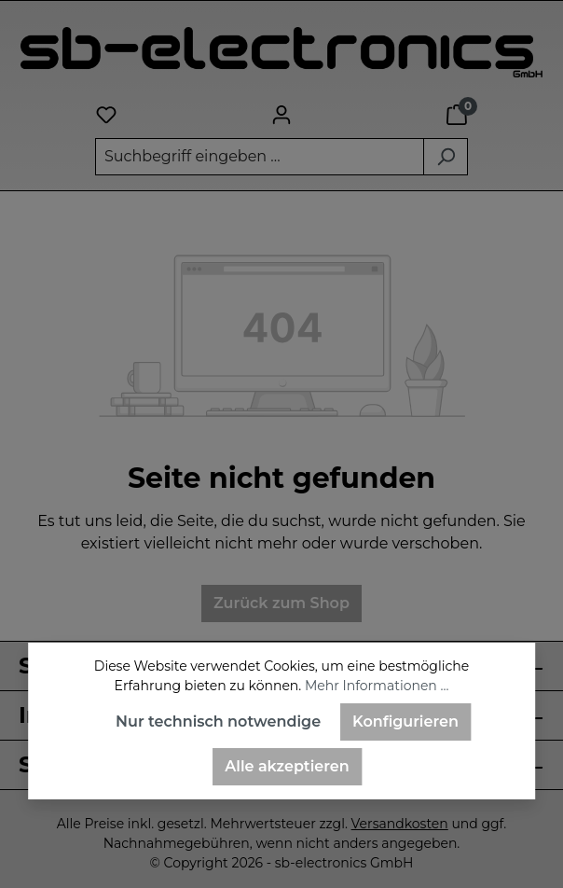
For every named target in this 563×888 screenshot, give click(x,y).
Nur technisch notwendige (218, 721)
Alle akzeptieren (287, 766)
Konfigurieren (405, 721)
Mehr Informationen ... (376, 685)
